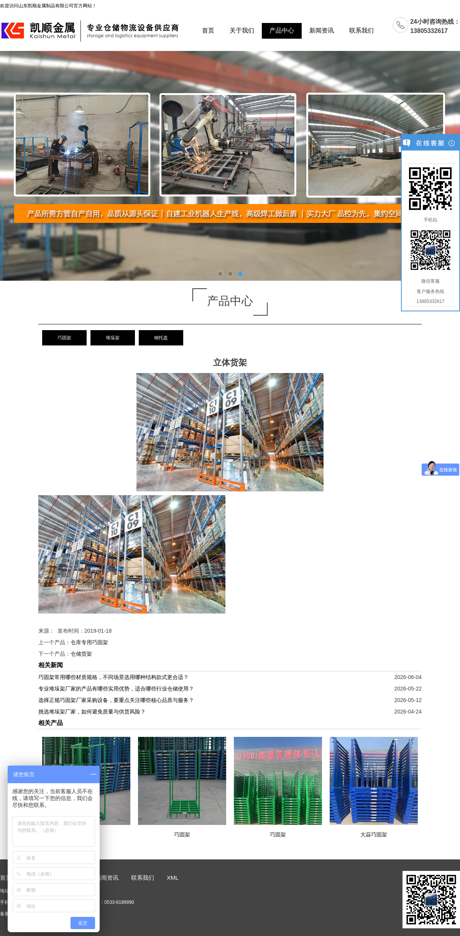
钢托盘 (161, 337)
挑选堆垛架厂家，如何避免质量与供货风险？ (92, 712)
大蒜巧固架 (373, 834)
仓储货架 (81, 654)
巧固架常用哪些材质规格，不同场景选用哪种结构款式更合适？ (113, 677)
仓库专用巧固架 (89, 642)
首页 (208, 30)
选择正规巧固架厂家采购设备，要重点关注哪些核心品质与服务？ (116, 700)
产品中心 (281, 30)
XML (173, 877)
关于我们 (242, 30)
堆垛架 (113, 337)
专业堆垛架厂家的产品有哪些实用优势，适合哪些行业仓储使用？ (116, 689)
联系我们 (361, 30)
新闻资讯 (321, 30)
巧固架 (64, 337)
